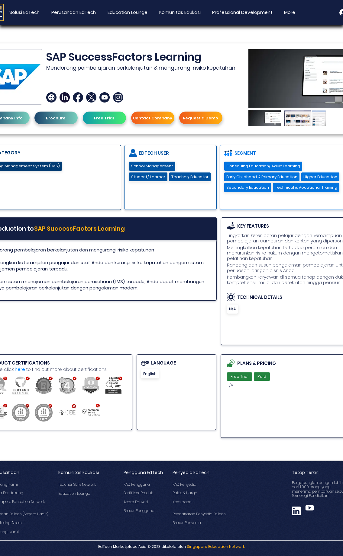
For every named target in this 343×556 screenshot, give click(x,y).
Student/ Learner (148, 177)
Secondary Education (247, 187)
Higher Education (320, 177)
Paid (261, 376)
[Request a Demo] (200, 118)
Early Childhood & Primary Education (261, 177)
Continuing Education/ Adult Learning (263, 166)
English (150, 374)
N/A (232, 309)
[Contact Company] (152, 118)
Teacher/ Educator (190, 177)
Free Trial (239, 376)
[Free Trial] (104, 118)
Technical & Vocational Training (306, 187)
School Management (152, 166)
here (20, 369)
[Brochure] (56, 118)
